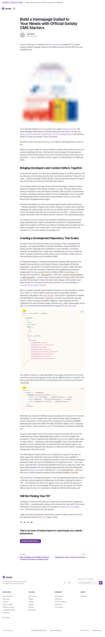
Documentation (8, 596)
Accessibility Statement (39, 630)
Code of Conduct (60, 602)
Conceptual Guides (9, 610)
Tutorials (5, 602)
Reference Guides (8, 607)
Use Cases (32, 610)
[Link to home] (6, 8)
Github (6, 617)
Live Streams (59, 607)
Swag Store (58, 599)
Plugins (31, 599)
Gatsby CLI (6, 612)
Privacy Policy (97, 630)
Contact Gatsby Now (31, 541)
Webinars (84, 596)
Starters (31, 607)
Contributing (59, 596)
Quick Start (6, 599)
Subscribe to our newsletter (86, 579)
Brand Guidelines (56, 630)
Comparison (33, 596)
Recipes (31, 604)
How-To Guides (8, 604)
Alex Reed (31, 34)
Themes (31, 602)
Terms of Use (84, 630)
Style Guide (58, 604)
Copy (82, 311)
